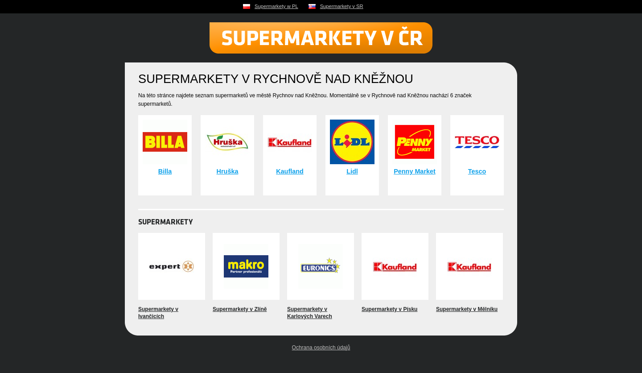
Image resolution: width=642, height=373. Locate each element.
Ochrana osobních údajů (321, 347)
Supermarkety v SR (341, 6)
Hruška (228, 171)
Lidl (352, 171)
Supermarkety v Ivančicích (158, 312)
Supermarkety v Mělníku (467, 309)
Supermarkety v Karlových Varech (309, 312)
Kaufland (290, 171)
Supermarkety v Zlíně (240, 309)
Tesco (477, 171)
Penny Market (415, 171)
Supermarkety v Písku (389, 309)
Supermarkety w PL (276, 6)
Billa (165, 171)
